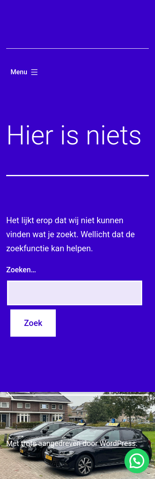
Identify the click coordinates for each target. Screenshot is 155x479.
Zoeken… (21, 269)
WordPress (118, 443)
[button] (136, 460)
